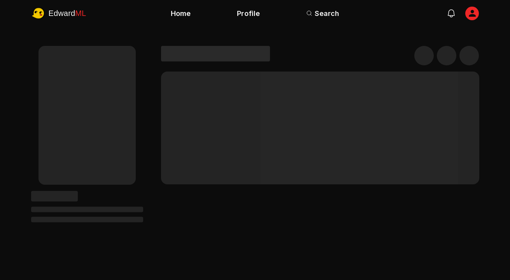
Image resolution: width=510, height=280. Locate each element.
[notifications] (451, 13)
